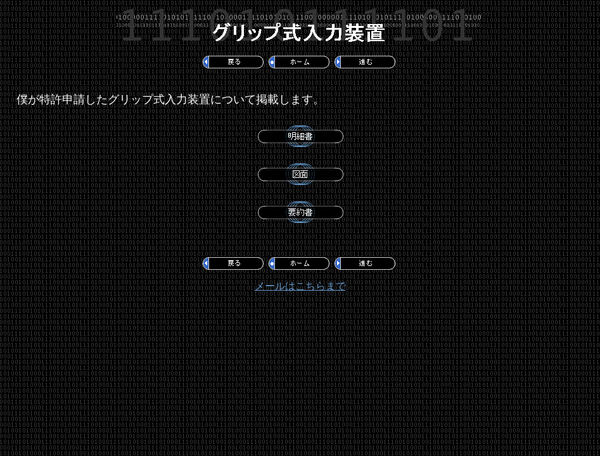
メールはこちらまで (300, 286)
